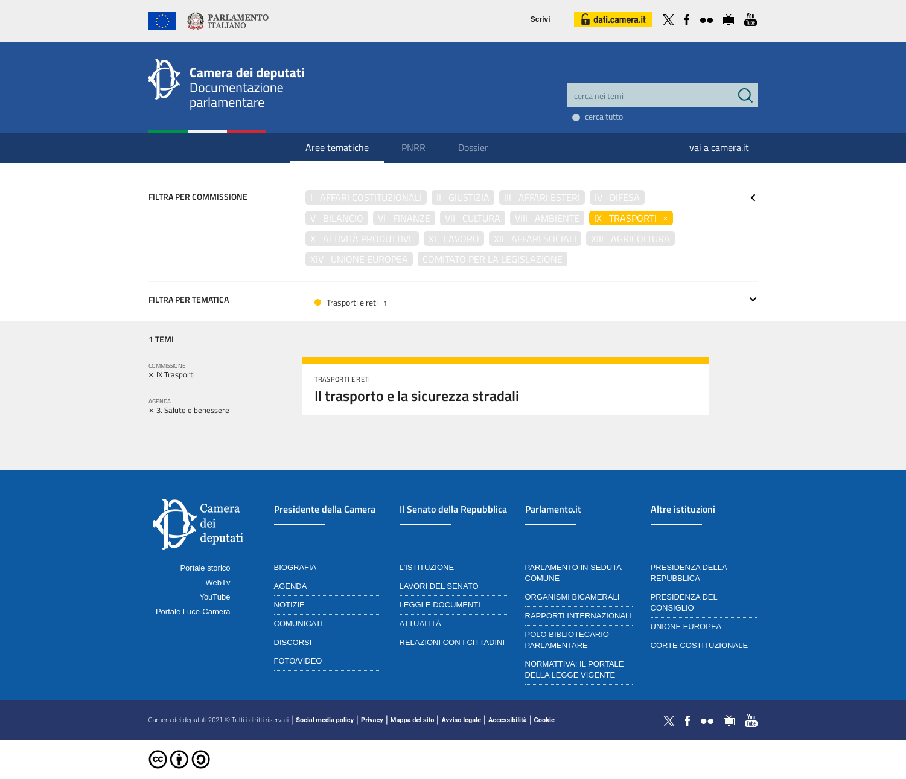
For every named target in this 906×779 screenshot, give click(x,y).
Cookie (544, 720)
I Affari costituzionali (366, 197)
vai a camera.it (719, 147)
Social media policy (325, 720)
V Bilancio (336, 218)
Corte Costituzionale (699, 645)
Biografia (295, 567)
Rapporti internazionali (578, 615)
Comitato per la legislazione (493, 259)
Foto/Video (298, 660)
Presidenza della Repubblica (689, 573)
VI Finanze (404, 218)
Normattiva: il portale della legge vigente (574, 669)
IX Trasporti (631, 218)
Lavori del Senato (439, 586)
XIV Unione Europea (359, 259)
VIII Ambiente (547, 218)
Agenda (290, 586)
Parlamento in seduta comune (573, 573)
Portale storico (205, 567)
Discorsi (293, 642)
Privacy (372, 720)
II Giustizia (463, 197)
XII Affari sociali (535, 238)
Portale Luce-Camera (193, 611)
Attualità (420, 623)
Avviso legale (461, 720)
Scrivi (540, 19)
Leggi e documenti (440, 604)
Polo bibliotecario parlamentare (567, 640)
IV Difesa (617, 197)
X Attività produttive (362, 238)
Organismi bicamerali (572, 596)
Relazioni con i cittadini (452, 642)
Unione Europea (686, 626)
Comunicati (298, 623)
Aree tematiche (337, 147)
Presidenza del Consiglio (684, 602)
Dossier (473, 147)
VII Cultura (472, 218)
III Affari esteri (542, 197)
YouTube (214, 596)
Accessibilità (507, 720)
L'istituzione (427, 567)
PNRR (413, 147)
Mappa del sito (413, 720)
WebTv (218, 582)
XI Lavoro (454, 238)
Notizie (289, 604)
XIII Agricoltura (630, 238)
